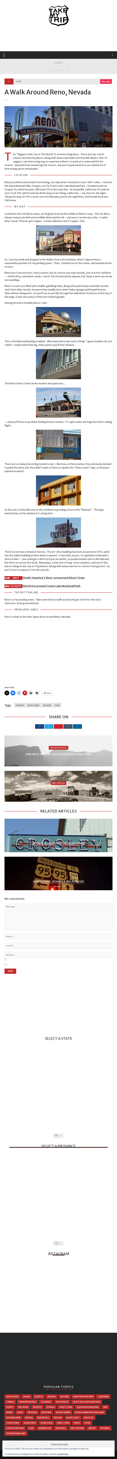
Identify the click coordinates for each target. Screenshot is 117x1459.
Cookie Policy (63, 1454)
